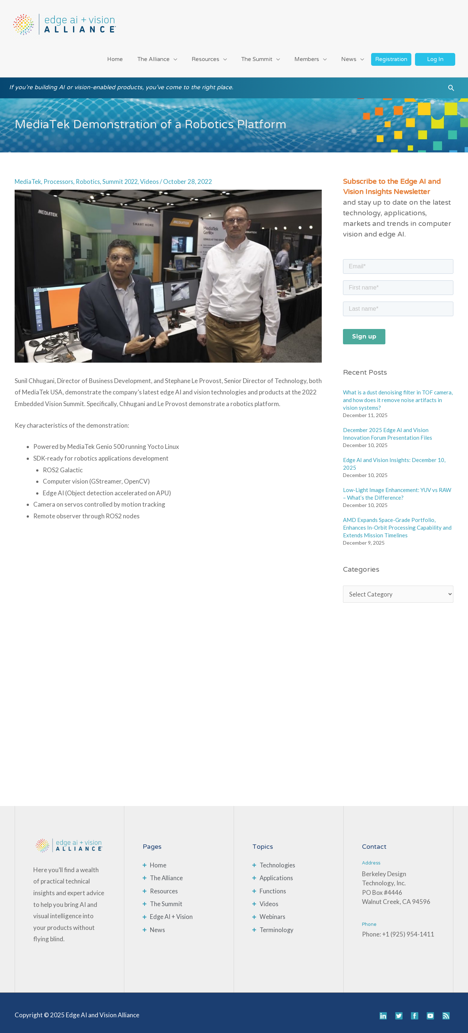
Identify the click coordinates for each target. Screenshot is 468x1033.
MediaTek (28, 177)
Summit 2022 (124, 177)
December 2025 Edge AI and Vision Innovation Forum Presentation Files (387, 429)
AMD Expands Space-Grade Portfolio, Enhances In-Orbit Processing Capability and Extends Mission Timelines (397, 523)
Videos (154, 177)
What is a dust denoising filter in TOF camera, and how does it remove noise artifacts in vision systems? (398, 395)
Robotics (91, 177)
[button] (451, 86)
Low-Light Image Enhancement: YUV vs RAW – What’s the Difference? (397, 489)
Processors (60, 177)
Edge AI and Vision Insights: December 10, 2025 (394, 459)
